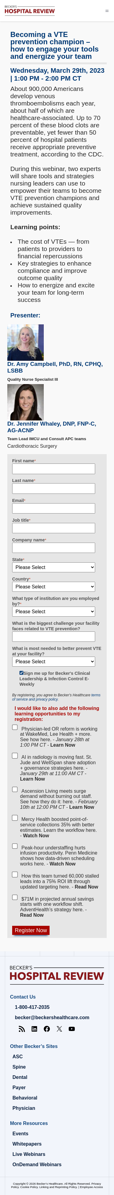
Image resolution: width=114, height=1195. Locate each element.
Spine (19, 1066)
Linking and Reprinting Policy (58, 1187)
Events (20, 1133)
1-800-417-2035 (32, 1007)
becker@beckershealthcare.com (52, 1017)
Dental (19, 1077)
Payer (19, 1087)
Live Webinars (28, 1154)
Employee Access (91, 1187)
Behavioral (24, 1097)
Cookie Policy (29, 1187)
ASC (17, 1056)
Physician (23, 1108)
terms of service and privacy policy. (56, 697)
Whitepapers (27, 1143)
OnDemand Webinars (37, 1164)
